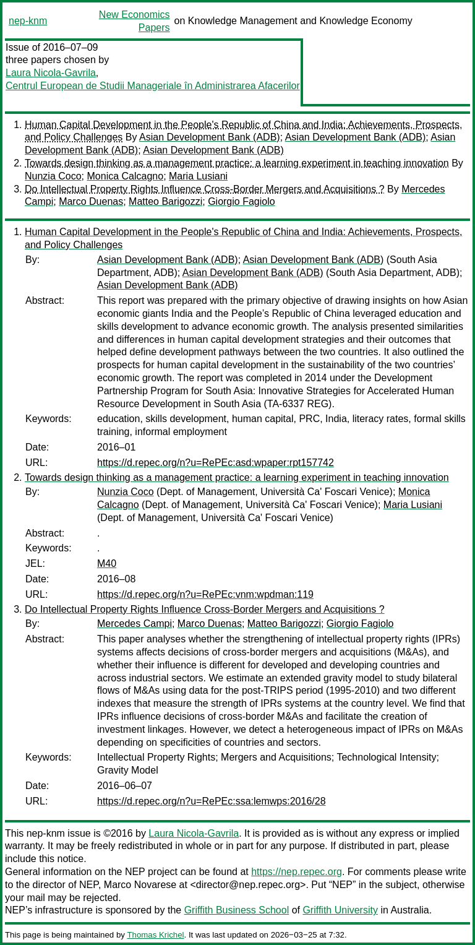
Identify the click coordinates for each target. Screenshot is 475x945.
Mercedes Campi (134, 623)
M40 (106, 563)
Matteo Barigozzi (165, 201)
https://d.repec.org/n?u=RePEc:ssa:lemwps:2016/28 (211, 801)
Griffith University (340, 910)
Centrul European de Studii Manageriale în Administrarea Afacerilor (153, 85)
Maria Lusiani (198, 176)
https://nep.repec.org (296, 871)
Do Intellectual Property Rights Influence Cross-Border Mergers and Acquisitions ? (205, 189)
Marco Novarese (140, 884)
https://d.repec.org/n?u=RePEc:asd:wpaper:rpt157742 (215, 462)
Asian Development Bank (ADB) (209, 137)
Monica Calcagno (125, 176)
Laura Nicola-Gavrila (51, 72)
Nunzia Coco (53, 176)
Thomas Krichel (155, 934)
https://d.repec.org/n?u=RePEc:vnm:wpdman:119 (205, 594)
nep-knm (28, 20)
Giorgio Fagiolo (241, 201)
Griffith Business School (236, 910)
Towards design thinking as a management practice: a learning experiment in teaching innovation (237, 163)
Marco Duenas (91, 201)
